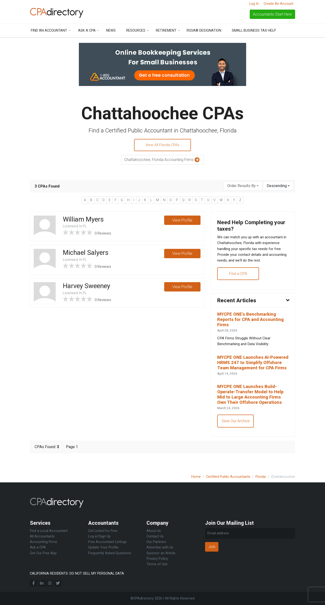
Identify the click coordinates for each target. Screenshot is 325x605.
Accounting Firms (43, 542)
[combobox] (243, 186)
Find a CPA (238, 276)
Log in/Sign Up (99, 536)
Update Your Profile (103, 547)
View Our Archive (236, 434)
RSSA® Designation (204, 31)
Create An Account (278, 4)
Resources (135, 31)
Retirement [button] (166, 31)
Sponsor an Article (160, 553)
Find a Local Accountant (49, 531)
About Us (153, 531)
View (182, 221)
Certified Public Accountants (228, 477)
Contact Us (155, 536)
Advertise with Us (159, 547)
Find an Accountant (49, 31)
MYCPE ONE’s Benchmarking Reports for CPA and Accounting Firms (252, 323)
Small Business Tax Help (254, 31)
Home (196, 477)
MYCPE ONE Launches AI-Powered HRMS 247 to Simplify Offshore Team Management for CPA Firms (252, 371)
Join (211, 546)
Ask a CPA (87, 31)
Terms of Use (157, 564)
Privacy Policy (157, 559)
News (111, 31)
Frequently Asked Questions (109, 553)
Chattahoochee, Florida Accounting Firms (162, 160)
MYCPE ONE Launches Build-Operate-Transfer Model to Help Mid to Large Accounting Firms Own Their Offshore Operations (252, 407)
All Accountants (42, 536)
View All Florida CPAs (162, 145)
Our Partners (156, 542)
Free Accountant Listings (107, 542)
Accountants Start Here (272, 14)
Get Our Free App (43, 553)
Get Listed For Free (102, 531)
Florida (260, 477)
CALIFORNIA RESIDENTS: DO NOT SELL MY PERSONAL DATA (77, 573)
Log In (254, 4)
